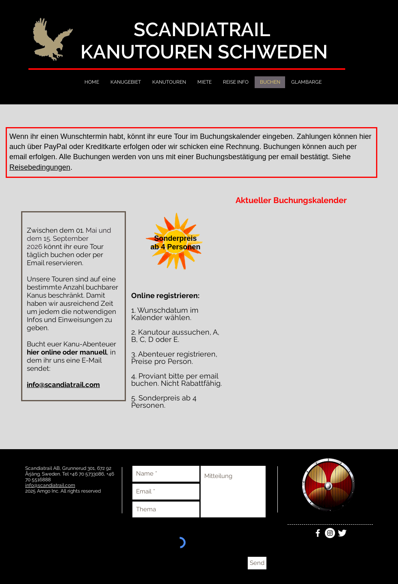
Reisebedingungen (39, 167)
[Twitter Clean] (342, 533)
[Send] (257, 563)
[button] (175, 242)
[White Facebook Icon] (318, 533)
